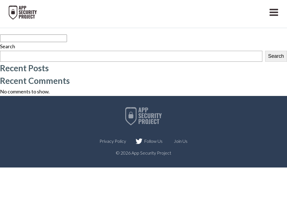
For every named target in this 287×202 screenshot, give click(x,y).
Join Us (181, 141)
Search (7, 46)
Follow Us (153, 141)
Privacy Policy (112, 141)
